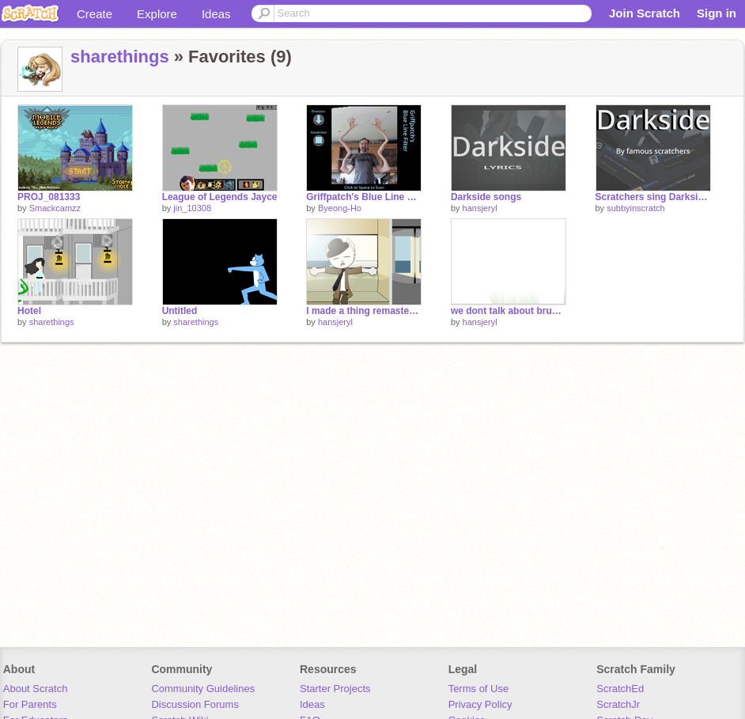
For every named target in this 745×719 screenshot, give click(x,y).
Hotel (29, 310)
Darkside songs (486, 196)
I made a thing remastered (364, 310)
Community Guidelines (203, 688)
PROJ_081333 (48, 196)
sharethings (119, 56)
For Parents (30, 704)
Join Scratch (644, 13)
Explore (157, 14)
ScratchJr (618, 704)
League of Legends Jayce (220, 196)
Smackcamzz (55, 208)
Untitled (180, 310)
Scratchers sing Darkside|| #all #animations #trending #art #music (653, 196)
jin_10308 (192, 208)
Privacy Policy (480, 704)
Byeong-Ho (339, 208)
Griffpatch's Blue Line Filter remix (364, 196)
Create (94, 14)
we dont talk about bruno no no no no (508, 310)
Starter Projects (335, 688)
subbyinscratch (635, 208)
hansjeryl (480, 208)
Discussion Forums (195, 704)
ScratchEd (620, 688)
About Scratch (35, 688)
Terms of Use (478, 688)
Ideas (216, 14)
